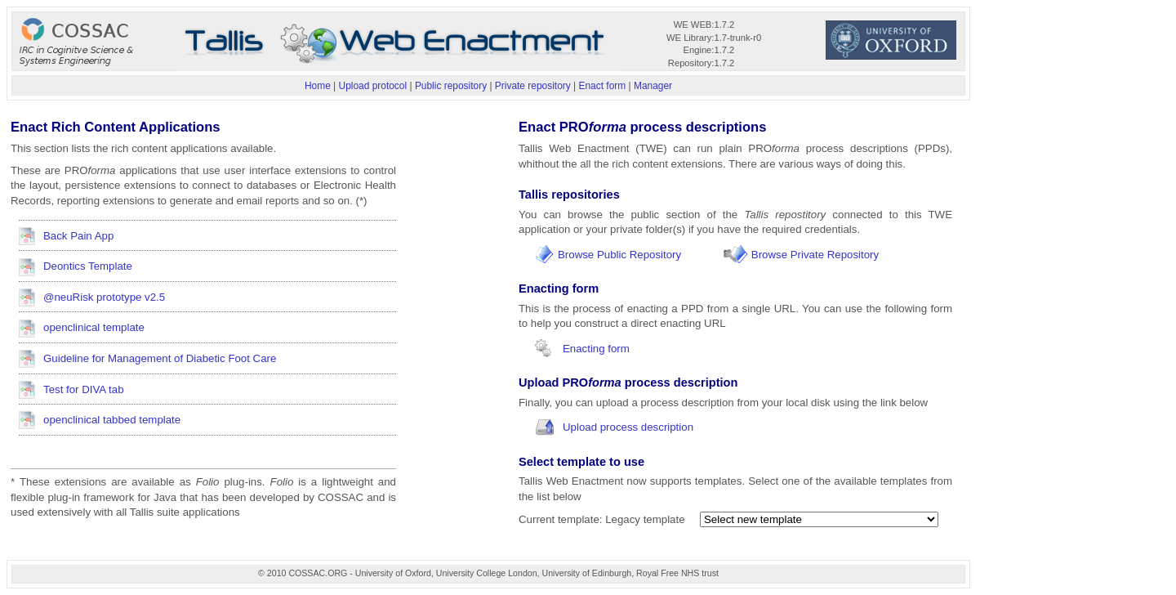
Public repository (451, 86)
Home (318, 86)
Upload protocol (373, 86)
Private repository (533, 86)
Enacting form (596, 348)
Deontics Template (87, 266)
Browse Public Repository (619, 254)
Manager (653, 86)
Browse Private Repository (815, 254)
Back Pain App (78, 236)
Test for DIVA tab (83, 389)
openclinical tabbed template (111, 420)
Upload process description (628, 427)
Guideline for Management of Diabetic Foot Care (159, 358)
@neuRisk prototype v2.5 (104, 297)
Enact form (602, 86)
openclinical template (94, 327)
